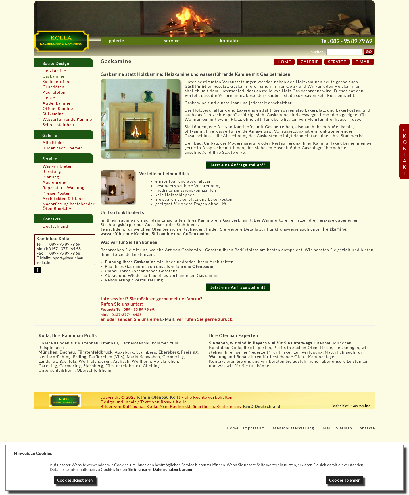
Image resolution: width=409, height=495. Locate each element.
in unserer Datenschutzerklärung (163, 469)
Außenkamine (56, 103)
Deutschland (55, 226)
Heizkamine (54, 70)
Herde (49, 97)
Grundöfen (53, 87)
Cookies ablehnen (344, 480)
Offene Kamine (58, 108)
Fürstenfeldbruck (94, 352)
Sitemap (344, 428)
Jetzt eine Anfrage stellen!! (237, 165)
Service (172, 40)
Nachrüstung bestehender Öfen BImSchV (69, 206)
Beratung (52, 171)
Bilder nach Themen (63, 148)
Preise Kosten (57, 193)
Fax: (40, 253)
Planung (51, 177)
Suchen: (318, 52)
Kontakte (230, 40)
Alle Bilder (53, 142)
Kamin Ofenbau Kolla (159, 397)
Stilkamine (53, 114)
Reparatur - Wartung (63, 187)
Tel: (39, 244)
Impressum (254, 428)
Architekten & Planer (64, 198)
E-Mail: (42, 258)
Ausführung (54, 182)
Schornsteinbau (58, 124)
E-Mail (167, 319)
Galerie (116, 40)
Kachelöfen (54, 92)
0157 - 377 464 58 (65, 249)
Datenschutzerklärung (291, 428)
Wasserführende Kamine (67, 119)
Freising (189, 352)
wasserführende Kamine (125, 233)
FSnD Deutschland (261, 406)
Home (284, 62)
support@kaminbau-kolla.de (60, 260)
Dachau (67, 352)
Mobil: (42, 249)
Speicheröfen (56, 81)
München (48, 352)
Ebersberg (168, 352)
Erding (79, 356)
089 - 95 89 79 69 (351, 41)
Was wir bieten (58, 166)
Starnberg (93, 366)
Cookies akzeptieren (75, 480)
